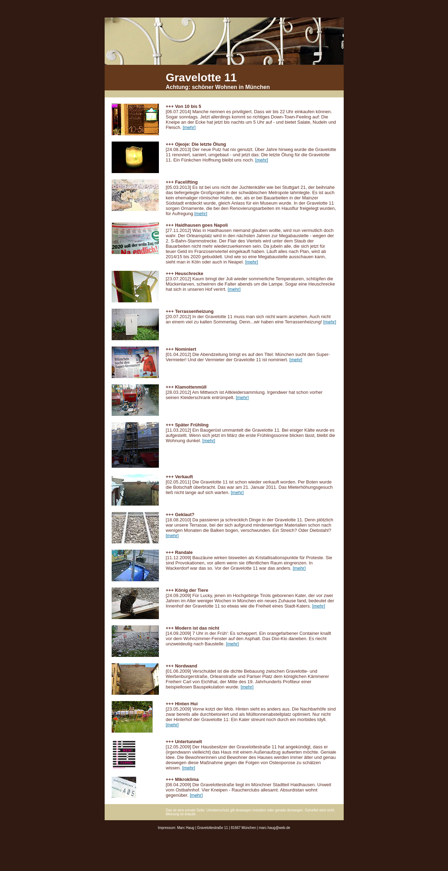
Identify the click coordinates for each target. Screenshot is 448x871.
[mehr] (189, 127)
